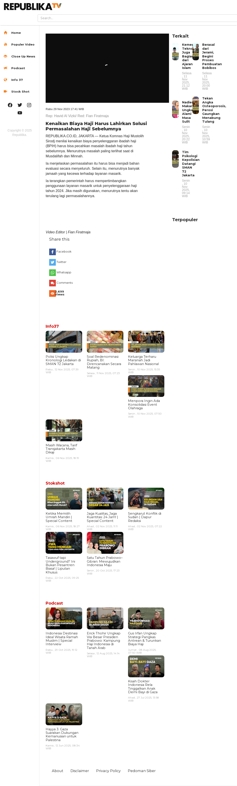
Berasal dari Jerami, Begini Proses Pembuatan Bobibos (212, 66)
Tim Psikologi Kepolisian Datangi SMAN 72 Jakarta (191, 174)
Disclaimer (79, 771)
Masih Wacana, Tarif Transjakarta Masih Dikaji (61, 449)
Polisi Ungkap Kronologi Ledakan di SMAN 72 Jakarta (63, 360)
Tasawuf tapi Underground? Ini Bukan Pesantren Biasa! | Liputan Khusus (60, 565)
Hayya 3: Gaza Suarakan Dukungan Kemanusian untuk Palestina (62, 734)
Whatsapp (63, 272)
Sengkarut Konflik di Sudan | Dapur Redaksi (144, 517)
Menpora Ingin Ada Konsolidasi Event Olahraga (144, 404)
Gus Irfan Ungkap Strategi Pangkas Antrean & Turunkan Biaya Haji (144, 638)
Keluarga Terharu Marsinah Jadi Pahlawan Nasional (143, 360)
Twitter (61, 262)
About (57, 771)
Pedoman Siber (142, 771)
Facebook (64, 251)
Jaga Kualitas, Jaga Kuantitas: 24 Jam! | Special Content (102, 517)
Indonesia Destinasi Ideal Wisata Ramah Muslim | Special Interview (62, 638)
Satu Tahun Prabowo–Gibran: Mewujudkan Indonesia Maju (104, 561)
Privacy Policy (108, 771)
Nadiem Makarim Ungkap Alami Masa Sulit (189, 122)
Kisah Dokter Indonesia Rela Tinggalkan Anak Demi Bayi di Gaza (142, 686)
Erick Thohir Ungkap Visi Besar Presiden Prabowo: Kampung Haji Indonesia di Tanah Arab (103, 640)
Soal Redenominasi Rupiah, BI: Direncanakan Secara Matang (104, 362)
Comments (64, 282)
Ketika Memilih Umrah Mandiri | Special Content (59, 517)
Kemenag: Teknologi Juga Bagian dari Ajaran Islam (190, 66)
